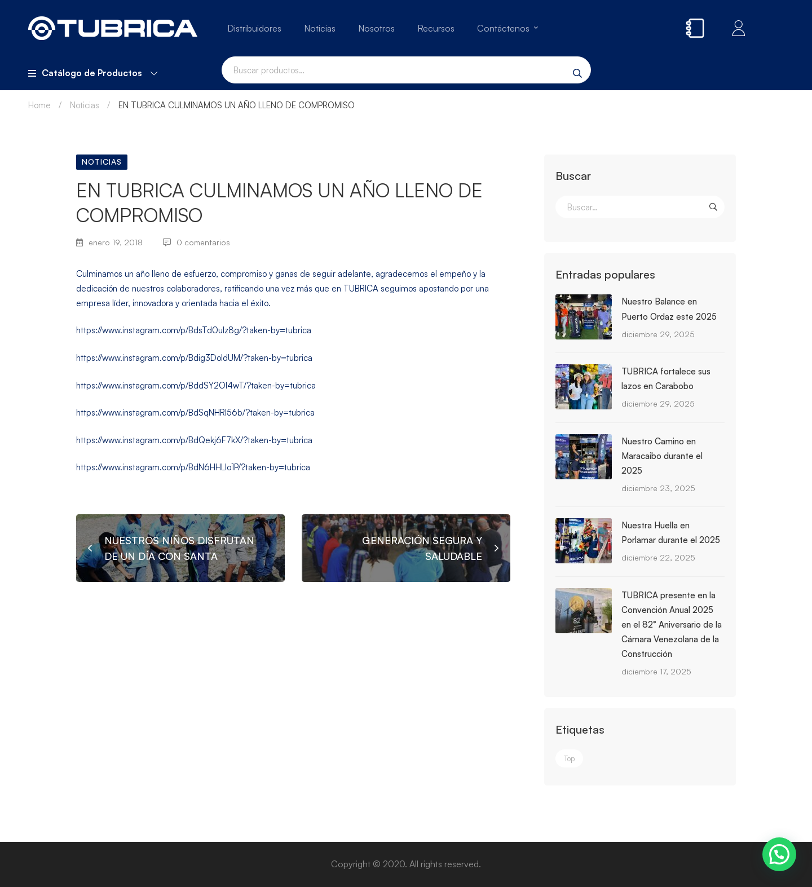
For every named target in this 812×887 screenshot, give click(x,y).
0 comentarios (196, 242)
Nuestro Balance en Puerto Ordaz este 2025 (669, 308)
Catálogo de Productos (92, 72)
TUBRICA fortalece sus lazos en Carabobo (665, 378)
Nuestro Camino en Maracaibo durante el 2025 (662, 456)
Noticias (84, 105)
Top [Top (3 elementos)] (569, 758)
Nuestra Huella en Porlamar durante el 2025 (670, 532)
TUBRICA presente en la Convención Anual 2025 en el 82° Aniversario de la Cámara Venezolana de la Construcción (671, 624)
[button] (779, 854)
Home (39, 105)
